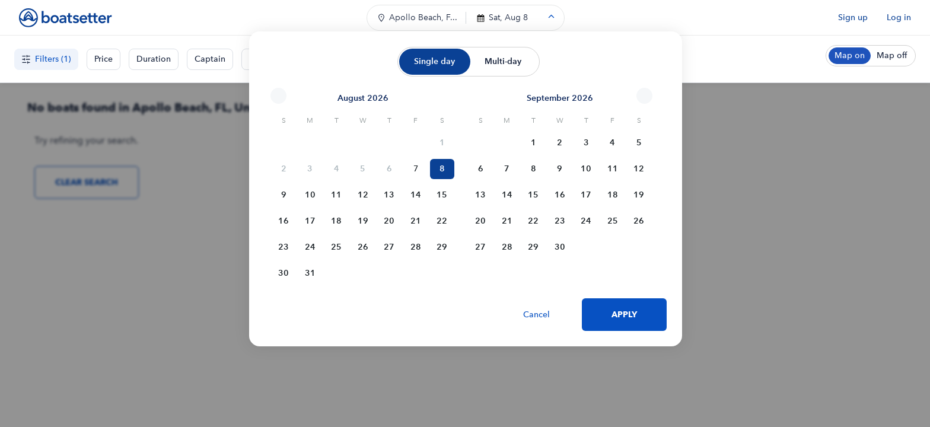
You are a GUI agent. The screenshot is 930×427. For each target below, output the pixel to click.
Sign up (853, 17)
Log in (899, 17)
